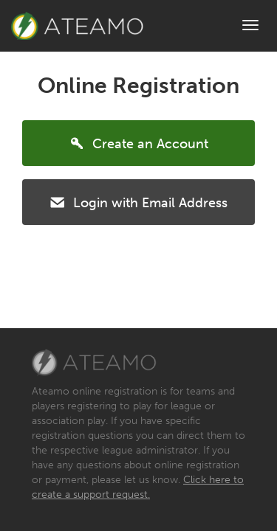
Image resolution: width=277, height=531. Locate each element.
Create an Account (138, 142)
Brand (77, 26)
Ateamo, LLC (94, 363)
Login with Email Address (138, 201)
